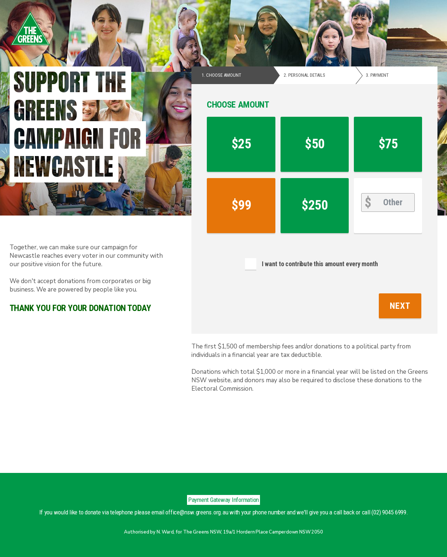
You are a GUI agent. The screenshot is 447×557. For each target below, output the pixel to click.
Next (400, 306)
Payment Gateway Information (223, 499)
